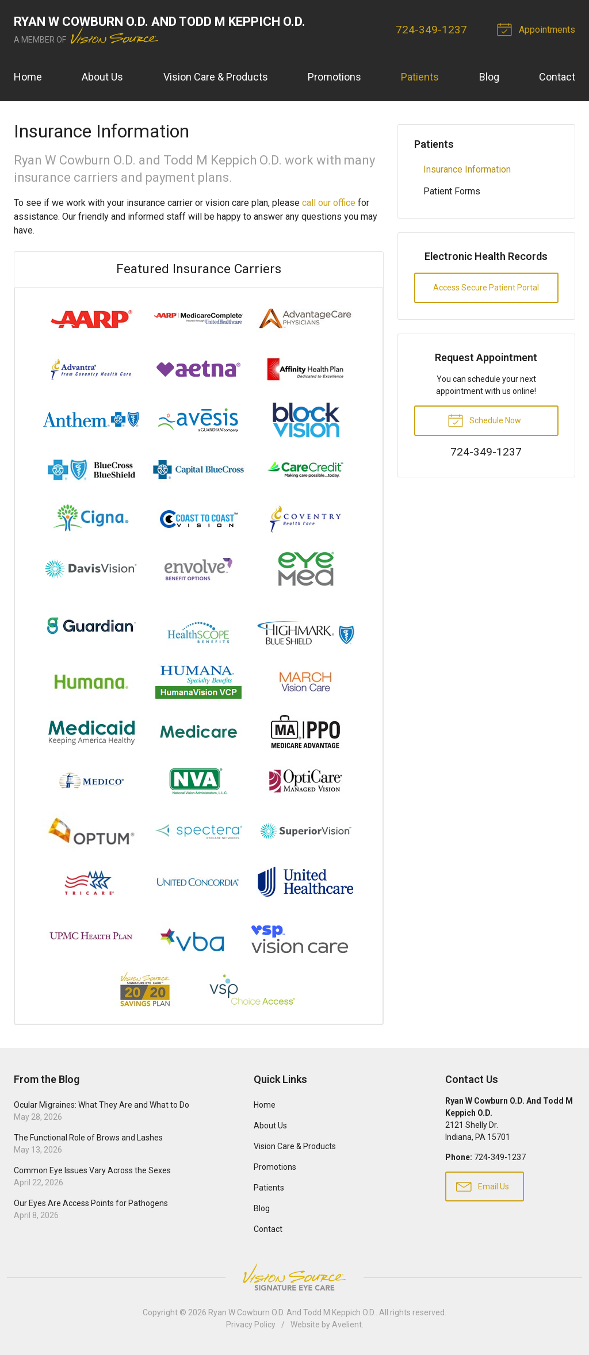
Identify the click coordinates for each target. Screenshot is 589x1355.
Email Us (482, 1186)
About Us (102, 77)
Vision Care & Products (215, 77)
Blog (489, 77)
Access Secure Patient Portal (486, 287)
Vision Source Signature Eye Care (294, 1277)
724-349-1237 (431, 29)
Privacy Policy (251, 1324)
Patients (420, 77)
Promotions (334, 77)
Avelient (347, 1324)
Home (28, 77)
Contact (557, 77)
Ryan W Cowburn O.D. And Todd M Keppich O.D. (292, 1312)
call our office (328, 202)
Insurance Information (467, 169)
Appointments (537, 29)
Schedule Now (484, 420)
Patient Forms (451, 191)
